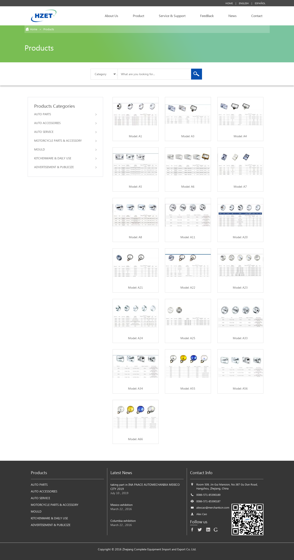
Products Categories (54, 106)
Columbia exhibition (123, 521)
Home (229, 3)
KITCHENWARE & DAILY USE (65, 158)
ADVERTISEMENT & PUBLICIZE (65, 167)
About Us (111, 15)
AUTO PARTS (65, 114)
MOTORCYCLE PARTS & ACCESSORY (65, 141)
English (244, 3)
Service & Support (172, 15)
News (232, 15)
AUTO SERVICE (65, 132)
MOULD (65, 149)
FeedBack (207, 15)
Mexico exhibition (121, 505)
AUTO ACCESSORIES (65, 123)
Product (138, 15)
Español (260, 3)
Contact (256, 15)
